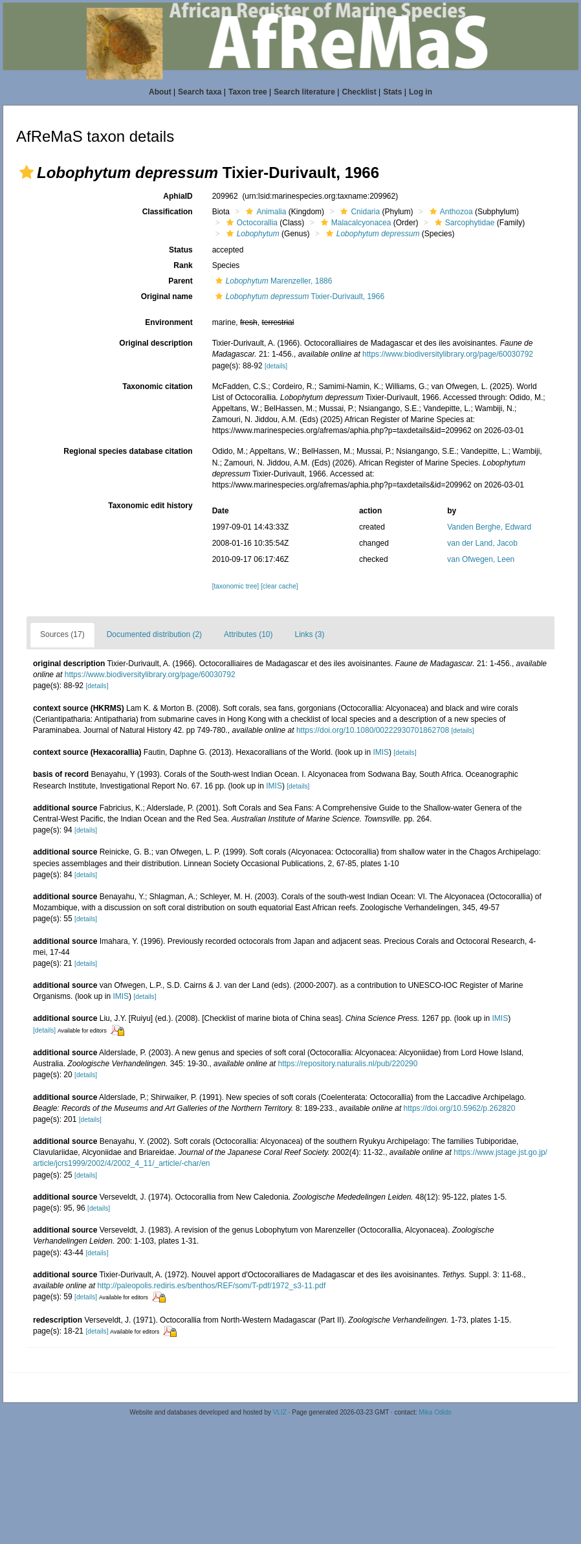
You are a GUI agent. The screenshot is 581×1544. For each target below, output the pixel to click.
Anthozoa (449, 211)
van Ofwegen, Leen (480, 559)
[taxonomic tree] (235, 586)
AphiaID (177, 196)
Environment (168, 322)
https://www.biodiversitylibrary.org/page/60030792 (447, 354)
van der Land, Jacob (482, 543)
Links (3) (309, 634)
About (160, 91)
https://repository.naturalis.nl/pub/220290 (348, 1063)
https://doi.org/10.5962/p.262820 (460, 1108)
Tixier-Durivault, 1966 (298, 296)
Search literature (304, 91)
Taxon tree (247, 91)
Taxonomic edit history (150, 505)
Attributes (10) (248, 634)
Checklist (359, 91)
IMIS (381, 752)
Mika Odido (435, 1412)
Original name (167, 296)
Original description (155, 343)
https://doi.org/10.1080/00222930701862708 (372, 730)
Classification (167, 211)
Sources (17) (62, 634)
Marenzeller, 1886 (272, 280)
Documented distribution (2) (154, 634)
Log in (420, 91)
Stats (392, 91)
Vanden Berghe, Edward (489, 526)
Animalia (264, 211)
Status (181, 249)
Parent (180, 280)
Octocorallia (250, 222)
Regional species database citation (127, 451)
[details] (276, 366)
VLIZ (280, 1412)
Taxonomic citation (157, 386)
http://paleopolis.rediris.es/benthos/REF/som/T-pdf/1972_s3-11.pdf (211, 1285)
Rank (182, 265)
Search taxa (199, 91)
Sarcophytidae (463, 222)
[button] (26, 172)
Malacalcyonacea (354, 222)
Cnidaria (358, 211)
